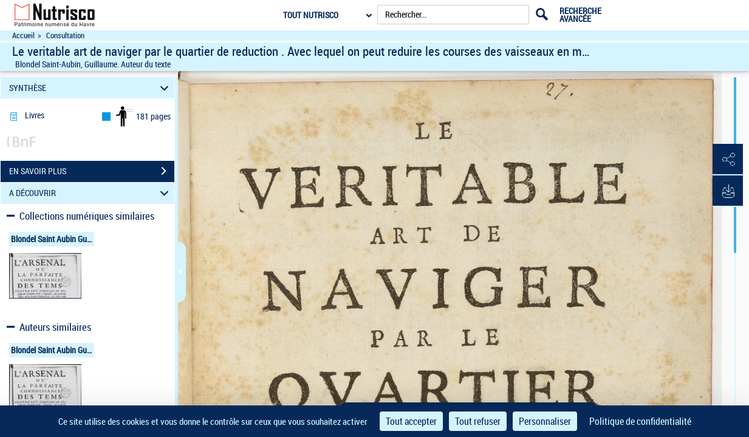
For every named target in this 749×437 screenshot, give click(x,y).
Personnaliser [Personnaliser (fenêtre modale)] (545, 421)
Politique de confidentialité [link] (640, 421)
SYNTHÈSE (91, 87)
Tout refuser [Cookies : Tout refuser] (478, 421)
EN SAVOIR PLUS (91, 171)
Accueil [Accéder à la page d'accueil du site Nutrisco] (23, 35)
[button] (728, 159)
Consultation (65, 35)
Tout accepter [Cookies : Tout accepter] (411, 421)
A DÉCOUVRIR (91, 193)
